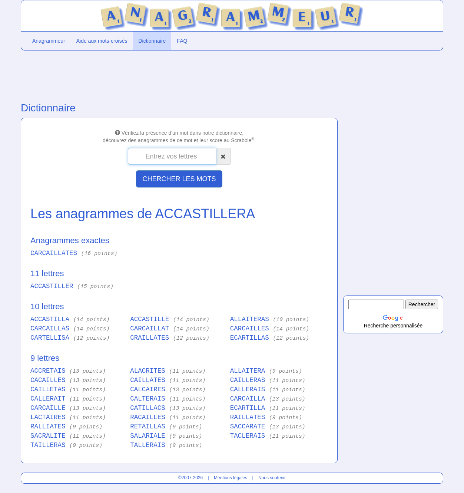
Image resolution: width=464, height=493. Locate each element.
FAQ (182, 41)
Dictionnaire (152, 41)
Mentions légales (230, 477)
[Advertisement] (179, 74)
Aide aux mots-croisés (101, 41)
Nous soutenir (272, 477)
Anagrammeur (48, 41)
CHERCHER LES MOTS (179, 179)
